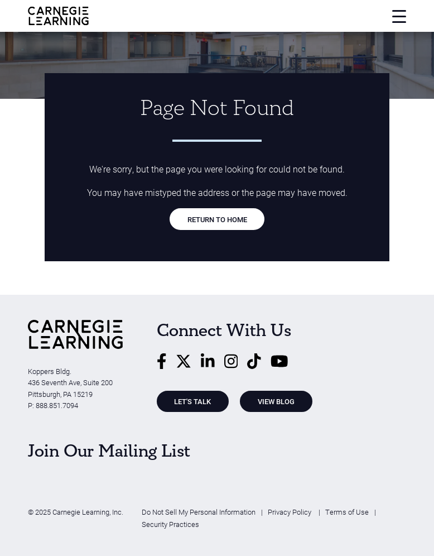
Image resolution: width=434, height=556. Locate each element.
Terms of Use (347, 511)
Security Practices (170, 524)
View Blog (276, 401)
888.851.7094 (57, 405)
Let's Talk (192, 401)
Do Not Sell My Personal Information (198, 511)
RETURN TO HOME (217, 219)
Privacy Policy (290, 511)
